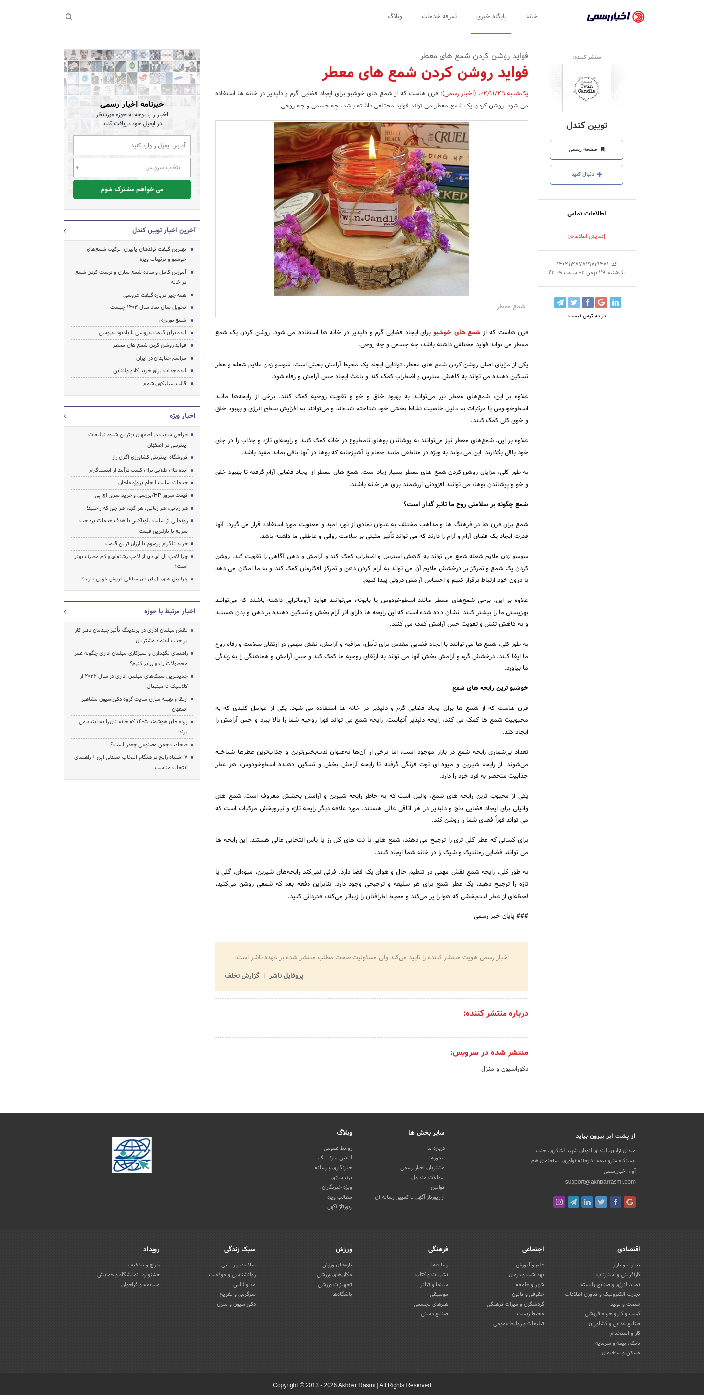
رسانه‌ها (439, 1265)
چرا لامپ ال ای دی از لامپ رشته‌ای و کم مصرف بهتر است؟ (131, 561)
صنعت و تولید (625, 1304)
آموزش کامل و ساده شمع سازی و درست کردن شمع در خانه (130, 277)
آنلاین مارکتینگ (335, 1158)
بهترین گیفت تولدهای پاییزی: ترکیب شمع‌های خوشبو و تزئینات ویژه (136, 254)
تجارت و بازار (626, 1265)
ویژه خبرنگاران (337, 1187)
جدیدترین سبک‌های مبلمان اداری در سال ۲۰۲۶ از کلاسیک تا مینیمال (134, 681)
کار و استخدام (625, 1333)
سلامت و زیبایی (238, 1265)
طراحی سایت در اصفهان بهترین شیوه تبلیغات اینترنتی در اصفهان (138, 440)
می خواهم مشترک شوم (132, 189)
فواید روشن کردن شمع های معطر (149, 345)
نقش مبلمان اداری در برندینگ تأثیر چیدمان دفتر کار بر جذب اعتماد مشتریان (131, 635)
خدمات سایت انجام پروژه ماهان (153, 482)
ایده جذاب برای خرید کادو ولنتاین (149, 370)
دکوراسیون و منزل (504, 1069)
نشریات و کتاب (431, 1274)
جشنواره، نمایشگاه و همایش (128, 1274)
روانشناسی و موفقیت (232, 1274)
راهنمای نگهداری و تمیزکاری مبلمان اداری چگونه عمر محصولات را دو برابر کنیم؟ (131, 658)
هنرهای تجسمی (431, 1304)
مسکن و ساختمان (621, 1353)
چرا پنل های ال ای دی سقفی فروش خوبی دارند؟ (134, 579)
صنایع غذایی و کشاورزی (614, 1323)
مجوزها (437, 1158)
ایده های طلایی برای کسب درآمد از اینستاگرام (138, 470)
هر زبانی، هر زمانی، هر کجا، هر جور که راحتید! (137, 508)
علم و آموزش (530, 1265)
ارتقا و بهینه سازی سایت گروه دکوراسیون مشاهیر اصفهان (134, 704)
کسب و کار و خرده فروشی (612, 1313)
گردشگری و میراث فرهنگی (515, 1304)
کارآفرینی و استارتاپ (618, 1274)
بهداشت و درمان (526, 1274)
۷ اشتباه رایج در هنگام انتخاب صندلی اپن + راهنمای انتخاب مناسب (131, 762)
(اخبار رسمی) (459, 93)
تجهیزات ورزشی (335, 1284)
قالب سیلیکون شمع (164, 383)
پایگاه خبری (491, 16)
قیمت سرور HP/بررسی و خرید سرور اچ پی (141, 495)
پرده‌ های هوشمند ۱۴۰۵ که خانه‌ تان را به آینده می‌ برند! (133, 726)
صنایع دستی (434, 1313)
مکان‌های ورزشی (334, 1274)
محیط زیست (530, 1313)
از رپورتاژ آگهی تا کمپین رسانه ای (410, 1197)
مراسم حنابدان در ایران (161, 358)
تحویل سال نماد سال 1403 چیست (148, 307)
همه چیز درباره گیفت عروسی (154, 295)
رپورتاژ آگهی (339, 1206)
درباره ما (436, 1148)
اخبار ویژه (183, 416)
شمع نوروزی (172, 320)
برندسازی (341, 1177)
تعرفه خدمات (439, 16)
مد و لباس (244, 1284)
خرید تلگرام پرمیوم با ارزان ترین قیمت (146, 543)
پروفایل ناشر (285, 976)
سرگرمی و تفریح (238, 1294)
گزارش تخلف (243, 976)
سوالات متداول (428, 1177)
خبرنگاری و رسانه (333, 1167)
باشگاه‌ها (342, 1294)
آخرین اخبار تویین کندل (164, 230)
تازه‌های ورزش (337, 1265)
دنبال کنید (587, 174)
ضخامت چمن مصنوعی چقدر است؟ (149, 744)
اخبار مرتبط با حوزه (170, 611)
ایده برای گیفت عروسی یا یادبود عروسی (142, 332)
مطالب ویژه (339, 1197)
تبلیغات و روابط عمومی (518, 1323)
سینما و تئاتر (434, 1284)
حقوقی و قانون (528, 1294)
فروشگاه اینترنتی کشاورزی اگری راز (150, 457)
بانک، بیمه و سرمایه (617, 1343)
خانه (532, 16)
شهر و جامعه (530, 1284)
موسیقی (439, 1294)
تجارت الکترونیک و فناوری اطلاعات (602, 1294)
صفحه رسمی (587, 149)
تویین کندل (586, 125)
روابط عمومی (338, 1148)
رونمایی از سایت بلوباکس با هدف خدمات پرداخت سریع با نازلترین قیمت (133, 526)
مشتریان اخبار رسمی (422, 1167)
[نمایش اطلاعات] (586, 236)
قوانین (438, 1187)
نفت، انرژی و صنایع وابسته (610, 1284)
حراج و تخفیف (144, 1265)
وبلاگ (395, 16)
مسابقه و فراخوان (140, 1284)
